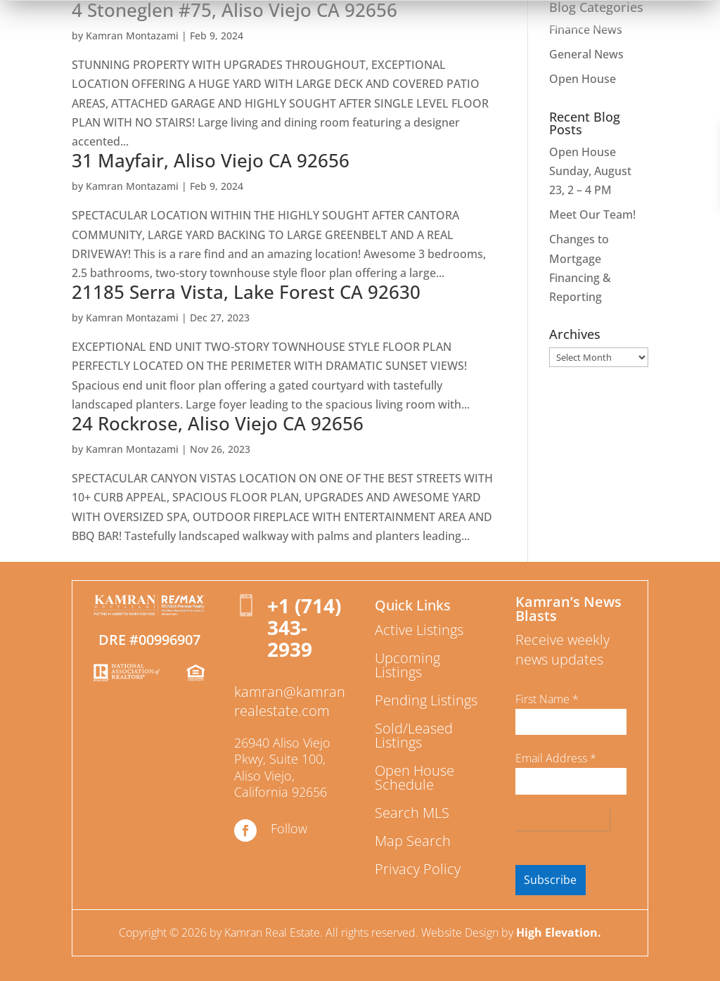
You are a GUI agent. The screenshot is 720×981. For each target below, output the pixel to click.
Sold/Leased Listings (414, 735)
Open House (582, 78)
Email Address (555, 758)
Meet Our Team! (592, 214)
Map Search (413, 840)
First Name (547, 699)
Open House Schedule (414, 777)
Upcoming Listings (407, 664)
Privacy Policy (418, 868)
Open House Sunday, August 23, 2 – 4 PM (590, 171)
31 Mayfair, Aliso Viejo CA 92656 (210, 160)
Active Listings (419, 629)
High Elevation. (558, 932)
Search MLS (412, 812)
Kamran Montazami (132, 35)
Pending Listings (426, 700)
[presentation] (562, 820)
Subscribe (550, 879)
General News (586, 54)
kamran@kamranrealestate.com (289, 701)
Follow (289, 828)
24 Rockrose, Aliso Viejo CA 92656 (218, 423)
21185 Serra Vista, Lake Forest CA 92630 (246, 291)
